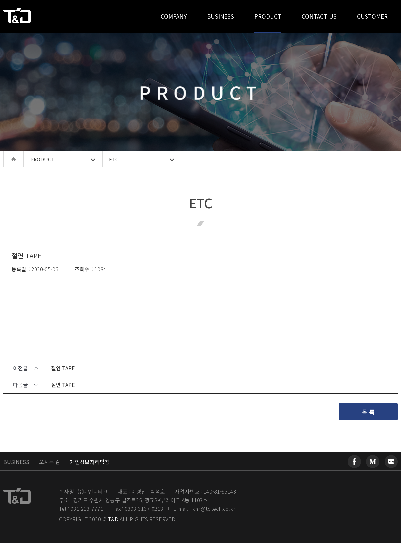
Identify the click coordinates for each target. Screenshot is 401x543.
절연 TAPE (63, 369)
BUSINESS (16, 462)
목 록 (368, 412)
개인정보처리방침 (89, 462)
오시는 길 (49, 462)
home (13, 159)
